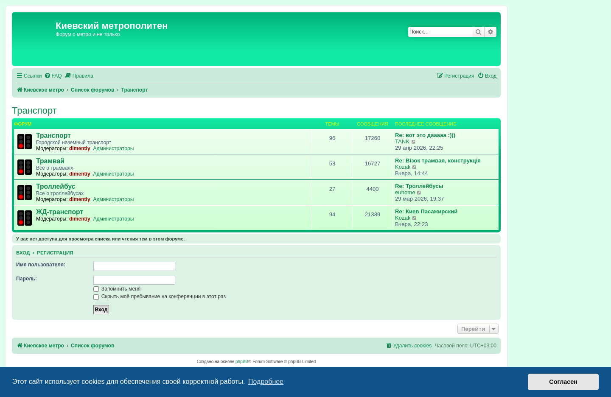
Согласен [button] (563, 381)
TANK (402, 141)
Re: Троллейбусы (419, 186)
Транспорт (34, 110)
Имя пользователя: (40, 265)
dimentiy (79, 148)
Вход (23, 252)
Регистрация (55, 252)
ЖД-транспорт (59, 211)
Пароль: (26, 279)
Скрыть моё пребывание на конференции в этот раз (159, 296)
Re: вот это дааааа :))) (425, 135)
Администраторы (113, 148)
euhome (405, 192)
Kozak (403, 167)
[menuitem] (53, 76)
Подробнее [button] (265, 381)
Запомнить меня (117, 289)
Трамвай (50, 161)
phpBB (241, 361)
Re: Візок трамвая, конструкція (438, 160)
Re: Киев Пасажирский (426, 211)
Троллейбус (56, 186)
